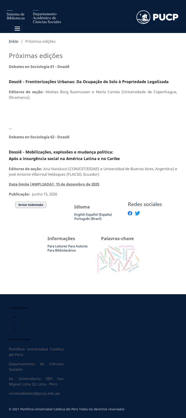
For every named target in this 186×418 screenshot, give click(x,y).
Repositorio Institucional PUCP (40, 321)
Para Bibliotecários (61, 250)
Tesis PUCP (26, 326)
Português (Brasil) (87, 218)
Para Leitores (57, 246)
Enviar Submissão (30, 205)
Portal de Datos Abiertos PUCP (40, 330)
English (79, 214)
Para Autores (78, 246)
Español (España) (99, 214)
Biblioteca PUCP (29, 317)
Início (13, 41)
